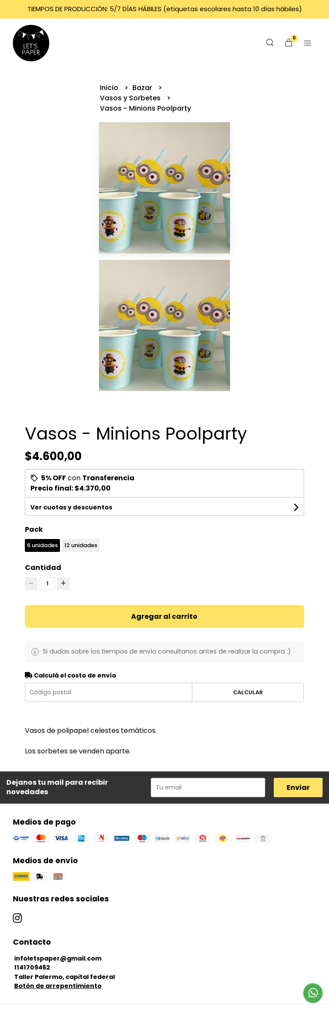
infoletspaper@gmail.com (58, 958)
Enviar (298, 787)
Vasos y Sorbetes (131, 98)
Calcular (248, 692)
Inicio (110, 88)
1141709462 (32, 967)
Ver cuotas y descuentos (71, 507)
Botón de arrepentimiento (58, 986)
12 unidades (80, 545)
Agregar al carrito (164, 616)
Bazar (143, 88)
